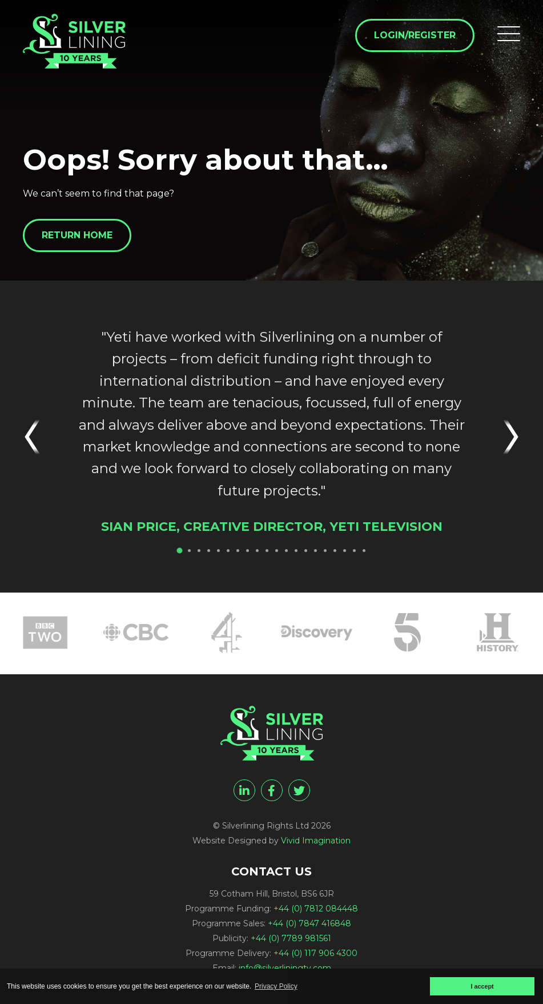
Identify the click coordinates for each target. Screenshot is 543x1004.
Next (505, 437)
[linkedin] (244, 790)
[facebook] (272, 790)
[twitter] (299, 790)
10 (267, 550)
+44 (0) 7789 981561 (291, 938)
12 (286, 550)
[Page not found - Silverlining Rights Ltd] (74, 41)
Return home (77, 235)
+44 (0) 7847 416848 (309, 923)
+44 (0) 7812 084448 (315, 908)
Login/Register (415, 35)
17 (334, 550)
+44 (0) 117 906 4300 (315, 953)
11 (276, 550)
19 (354, 550)
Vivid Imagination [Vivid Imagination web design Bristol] (316, 840)
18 (344, 550)
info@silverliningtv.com (285, 968)
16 (325, 550)
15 (315, 550)
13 (296, 550)
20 (364, 550)
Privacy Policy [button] (276, 986)
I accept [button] (481, 986)
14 (305, 550)
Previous (37, 437)
